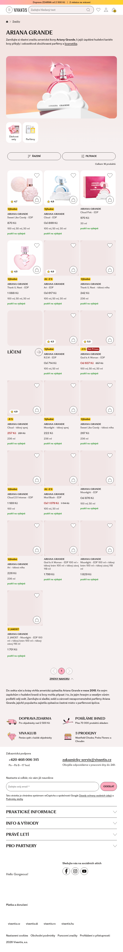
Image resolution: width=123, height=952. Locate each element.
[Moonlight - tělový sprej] (61, 412)
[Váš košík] (114, 10)
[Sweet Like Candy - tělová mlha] (98, 412)
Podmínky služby (14, 799)
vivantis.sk (32, 923)
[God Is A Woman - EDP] (98, 342)
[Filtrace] (89, 156)
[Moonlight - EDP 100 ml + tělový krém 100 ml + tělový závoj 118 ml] (98, 553)
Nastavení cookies (17, 935)
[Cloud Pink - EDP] (98, 202)
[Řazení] (34, 156)
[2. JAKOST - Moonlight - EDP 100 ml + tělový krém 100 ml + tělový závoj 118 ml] (25, 623)
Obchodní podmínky (43, 935)
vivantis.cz (14, 923)
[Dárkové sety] (13, 132)
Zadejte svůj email (19, 786)
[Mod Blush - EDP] (61, 483)
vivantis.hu (68, 923)
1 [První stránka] (61, 670)
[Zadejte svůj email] (52, 786)
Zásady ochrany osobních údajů (95, 795)
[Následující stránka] (69, 671)
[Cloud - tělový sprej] (25, 412)
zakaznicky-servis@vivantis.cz (86, 760)
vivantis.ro (50, 923)
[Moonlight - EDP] (98, 483)
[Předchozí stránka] (54, 671)
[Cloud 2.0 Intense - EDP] (25, 483)
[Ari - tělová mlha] (25, 553)
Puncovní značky (67, 935)
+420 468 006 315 (24, 760)
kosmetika (71, 43)
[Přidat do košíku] (37, 200)
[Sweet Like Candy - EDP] (25, 202)
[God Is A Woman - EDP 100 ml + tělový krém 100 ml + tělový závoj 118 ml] (61, 553)
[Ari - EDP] (61, 272)
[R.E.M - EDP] (61, 342)
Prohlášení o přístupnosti (95, 935)
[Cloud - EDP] (61, 202)
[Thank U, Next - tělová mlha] (98, 272)
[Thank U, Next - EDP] (25, 272)
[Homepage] (20, 10)
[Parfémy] (30, 132)
